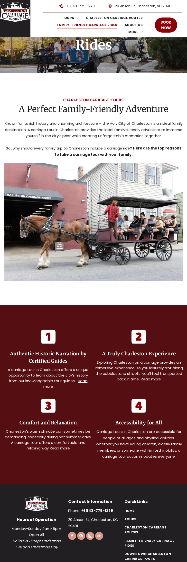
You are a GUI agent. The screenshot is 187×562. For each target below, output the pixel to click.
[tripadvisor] (99, 536)
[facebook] (72, 536)
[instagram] (90, 536)
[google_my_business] (81, 536)
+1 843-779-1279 (80, 6)
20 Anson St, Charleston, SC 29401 (143, 6)
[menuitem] (66, 17)
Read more (151, 379)
